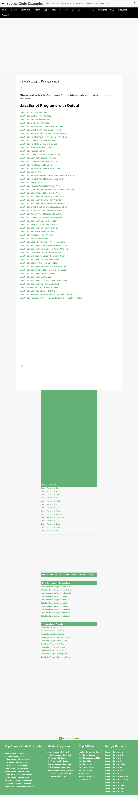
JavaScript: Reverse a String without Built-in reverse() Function (48, 294)
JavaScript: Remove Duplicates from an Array (40, 186)
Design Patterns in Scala (50, 524)
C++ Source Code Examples (15, 756)
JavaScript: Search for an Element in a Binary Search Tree (45, 270)
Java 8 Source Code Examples (16, 765)
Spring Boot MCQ (86, 770)
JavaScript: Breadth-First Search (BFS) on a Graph (42, 256)
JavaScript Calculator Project (52, 634)
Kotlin (53, 10)
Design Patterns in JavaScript (52, 514)
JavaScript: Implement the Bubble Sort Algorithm (42, 196)
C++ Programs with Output (57, 761)
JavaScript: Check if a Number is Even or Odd (40, 130)
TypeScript (122, 10)
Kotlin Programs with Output (58, 767)
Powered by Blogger (69, 738)
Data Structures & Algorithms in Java (55, 587)
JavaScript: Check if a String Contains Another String (43, 207)
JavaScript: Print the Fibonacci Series (37, 147)
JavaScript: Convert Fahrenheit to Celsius (38, 161)
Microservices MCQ (86, 776)
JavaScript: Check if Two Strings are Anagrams (41, 217)
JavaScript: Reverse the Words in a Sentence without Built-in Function (51, 298)
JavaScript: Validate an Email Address (37, 231)
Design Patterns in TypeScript (52, 517)
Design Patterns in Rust (50, 530)
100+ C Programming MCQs (89, 758)
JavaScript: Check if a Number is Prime (37, 140)
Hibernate (104, 3)
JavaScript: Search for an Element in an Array (40, 193)
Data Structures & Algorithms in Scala (55, 616)
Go (79, 10)
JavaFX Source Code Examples (17, 777)
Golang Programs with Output (59, 764)
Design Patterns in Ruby (50, 511)
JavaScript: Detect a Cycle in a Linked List (38, 263)
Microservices (63, 3)
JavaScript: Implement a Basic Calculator (38, 221)
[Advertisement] (69, 57)
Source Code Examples (25, 3)
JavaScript (102, 10)
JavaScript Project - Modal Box (53, 631)
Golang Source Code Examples (17, 771)
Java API (13, 10)
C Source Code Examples (14, 753)
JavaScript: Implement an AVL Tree (35, 277)
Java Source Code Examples (16, 762)
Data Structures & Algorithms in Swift (55, 613)
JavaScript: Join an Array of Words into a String (41, 214)
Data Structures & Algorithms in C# (54, 606)
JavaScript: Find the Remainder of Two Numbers (41, 126)
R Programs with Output (56, 776)
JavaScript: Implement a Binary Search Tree (39, 259)
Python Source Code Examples (17, 759)
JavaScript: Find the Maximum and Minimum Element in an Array (48, 175)
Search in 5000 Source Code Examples (19, 786)
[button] (21, 88)
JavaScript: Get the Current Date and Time (39, 224)
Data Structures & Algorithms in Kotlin (56, 593)
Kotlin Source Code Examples (16, 768)
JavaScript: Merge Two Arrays (33, 182)
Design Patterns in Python (51, 501)
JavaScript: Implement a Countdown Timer (39, 228)
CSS (112, 10)
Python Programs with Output (59, 755)
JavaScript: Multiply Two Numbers (35, 119)
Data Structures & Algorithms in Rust (55, 609)
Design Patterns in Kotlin (50, 491)
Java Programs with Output (58, 752)
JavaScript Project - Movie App (53, 650)
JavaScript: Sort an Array (31, 172)
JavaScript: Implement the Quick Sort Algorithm (41, 200)
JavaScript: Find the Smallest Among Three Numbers (43, 137)
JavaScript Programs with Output (60, 770)
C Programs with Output (56, 758)
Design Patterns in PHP (50, 508)
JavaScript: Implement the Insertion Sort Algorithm (42, 203)
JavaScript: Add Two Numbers (33, 112)
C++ (66, 10)
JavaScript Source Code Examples (18, 783)
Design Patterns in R (49, 521)
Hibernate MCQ (85, 779)
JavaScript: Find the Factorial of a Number (39, 144)
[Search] (134, 3)
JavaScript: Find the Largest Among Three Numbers (43, 133)
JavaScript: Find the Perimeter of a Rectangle (40, 168)
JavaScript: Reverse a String (32, 151)
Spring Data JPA (91, 3)
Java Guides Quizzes (87, 755)
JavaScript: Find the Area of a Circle (36, 165)
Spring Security (76, 3)
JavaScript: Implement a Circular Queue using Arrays (43, 280)
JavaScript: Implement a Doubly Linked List (39, 284)
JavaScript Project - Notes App (53, 647)
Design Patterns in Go (49, 504)
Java (4, 10)
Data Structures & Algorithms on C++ (55, 600)
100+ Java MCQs (85, 764)
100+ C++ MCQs (85, 761)
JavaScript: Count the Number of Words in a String (42, 242)
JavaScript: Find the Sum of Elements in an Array (42, 179)
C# (73, 10)
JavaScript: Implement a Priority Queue (37, 273)
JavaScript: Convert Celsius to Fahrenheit (38, 158)
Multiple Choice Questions (89, 752)
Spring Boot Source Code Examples (19, 780)
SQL (45, 10)
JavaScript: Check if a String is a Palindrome (40, 154)
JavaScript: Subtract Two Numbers (35, 116)
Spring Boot (51, 3)
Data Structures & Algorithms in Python (56, 590)
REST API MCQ (84, 773)
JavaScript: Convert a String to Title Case (38, 291)
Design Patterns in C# (49, 498)
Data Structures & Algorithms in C (54, 596)
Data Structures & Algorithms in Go (54, 603)
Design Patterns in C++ (50, 495)
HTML (91, 10)
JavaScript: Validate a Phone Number (36, 235)
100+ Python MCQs (86, 767)
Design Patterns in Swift (50, 527)
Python (37, 10)
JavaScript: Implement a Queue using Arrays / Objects (44, 249)
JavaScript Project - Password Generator (57, 637)
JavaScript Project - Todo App (52, 644)
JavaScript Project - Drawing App (54, 654)
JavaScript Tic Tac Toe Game (52, 628)
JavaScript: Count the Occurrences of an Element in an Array (47, 189)
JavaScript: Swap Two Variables (34, 238)
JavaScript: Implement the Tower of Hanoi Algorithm (43, 266)
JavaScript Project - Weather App (54, 641)
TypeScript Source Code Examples (18, 774)
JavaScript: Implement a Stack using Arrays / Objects (43, 245)
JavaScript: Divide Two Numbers (34, 123)
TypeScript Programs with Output (60, 773)
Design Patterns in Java (50, 488)
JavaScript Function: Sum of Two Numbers (39, 287)
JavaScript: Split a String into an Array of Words (41, 210)
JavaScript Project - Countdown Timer (56, 657)
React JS (5, 15)
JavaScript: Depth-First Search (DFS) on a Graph (41, 252)
